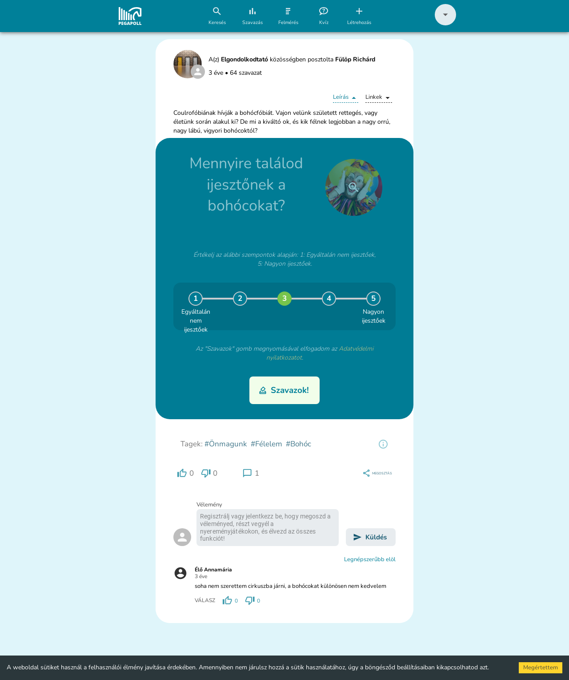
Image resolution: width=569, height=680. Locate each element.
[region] (383, 444)
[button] (445, 23)
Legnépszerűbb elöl (370, 559)
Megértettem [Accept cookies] (540, 668)
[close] (354, 187)
